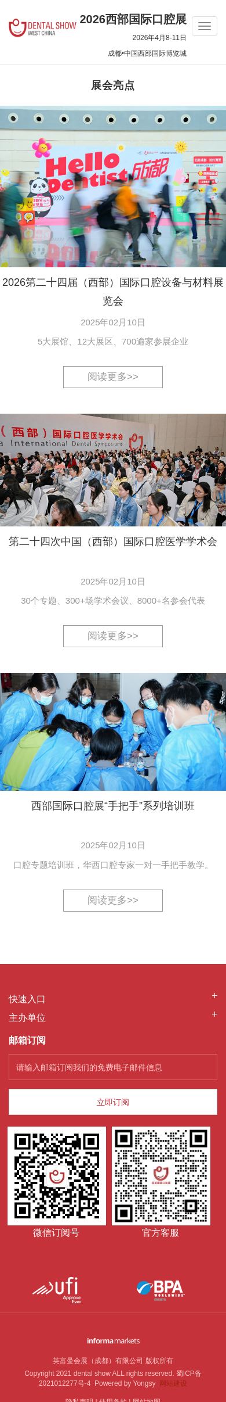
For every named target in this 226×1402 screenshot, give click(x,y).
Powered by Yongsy (122, 1383)
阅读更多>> (113, 376)
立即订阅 (113, 1102)
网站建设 (173, 1383)
